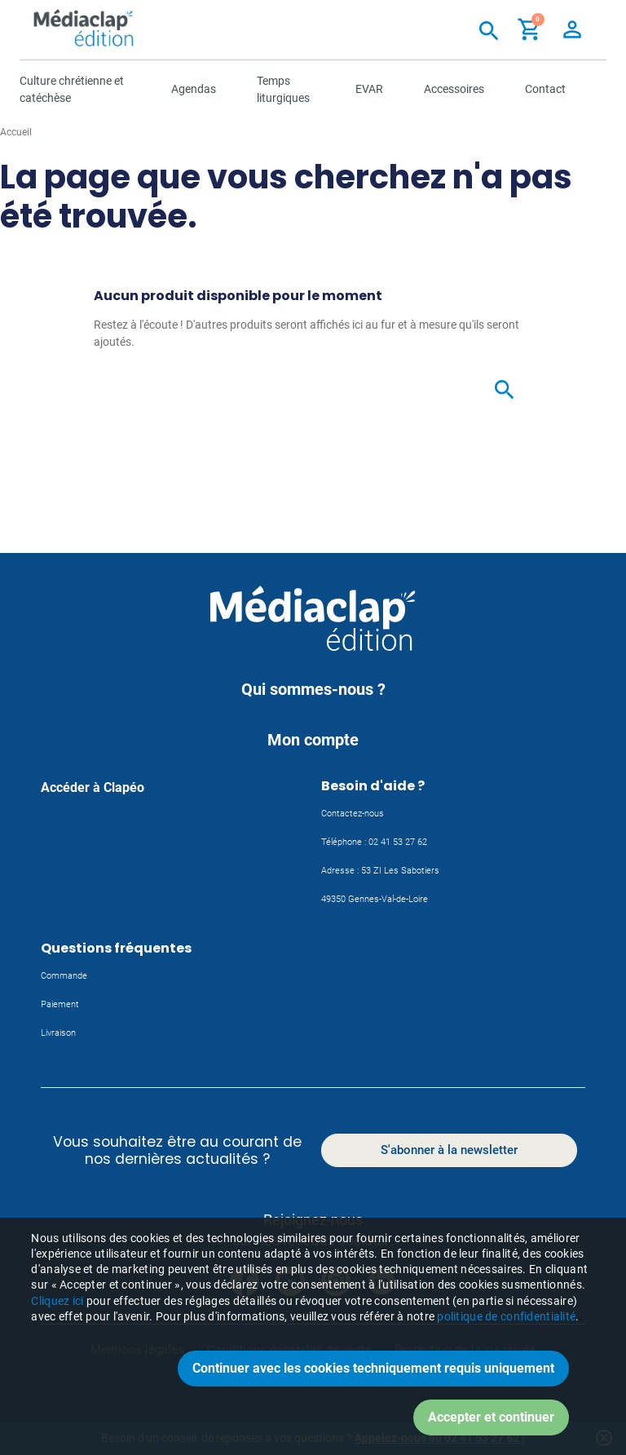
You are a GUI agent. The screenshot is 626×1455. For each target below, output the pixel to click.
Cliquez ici (57, 1347)
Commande (64, 976)
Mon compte (313, 740)
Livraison (58, 1033)
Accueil (16, 132)
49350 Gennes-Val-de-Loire (374, 899)
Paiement (60, 1004)
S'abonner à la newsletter (449, 1150)
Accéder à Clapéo (92, 787)
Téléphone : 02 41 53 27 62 (374, 842)
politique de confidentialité (506, 1362)
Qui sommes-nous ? (313, 689)
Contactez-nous (352, 813)
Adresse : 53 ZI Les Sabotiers (380, 870)
